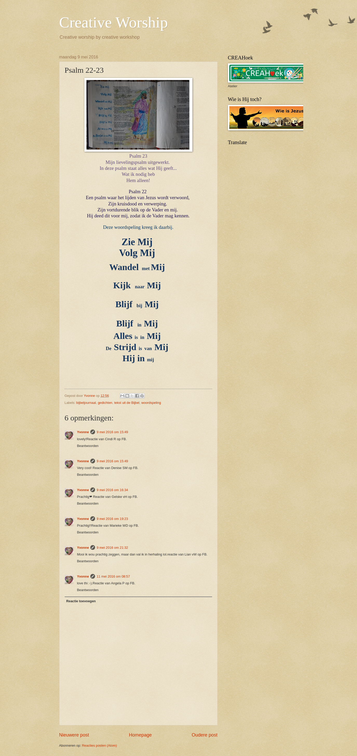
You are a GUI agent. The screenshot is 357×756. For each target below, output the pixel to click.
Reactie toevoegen (81, 601)
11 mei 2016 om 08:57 (113, 576)
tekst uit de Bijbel (126, 403)
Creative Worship (113, 22)
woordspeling (151, 403)
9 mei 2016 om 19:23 (112, 519)
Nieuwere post (74, 735)
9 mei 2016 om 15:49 (112, 432)
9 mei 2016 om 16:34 (112, 490)
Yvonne (83, 432)
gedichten (105, 403)
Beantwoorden (88, 446)
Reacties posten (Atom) (99, 745)
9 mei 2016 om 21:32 (112, 548)
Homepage (140, 735)
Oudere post (204, 735)
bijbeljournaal (86, 403)
